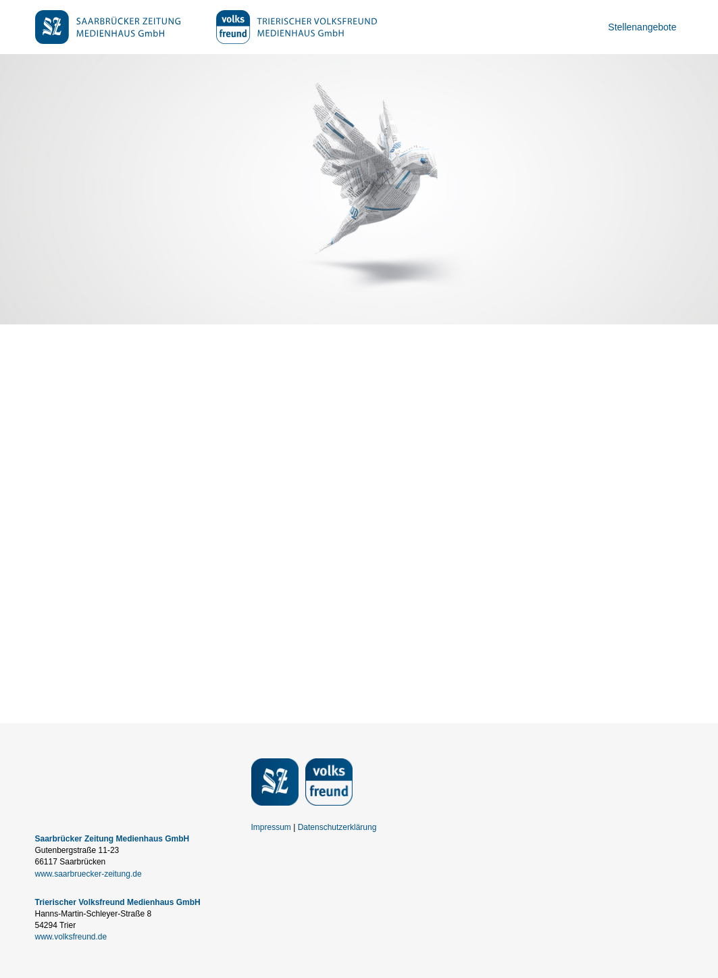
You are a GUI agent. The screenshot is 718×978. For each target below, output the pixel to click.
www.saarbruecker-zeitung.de (88, 874)
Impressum (271, 827)
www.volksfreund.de (71, 937)
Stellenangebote (642, 27)
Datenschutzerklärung (337, 827)
